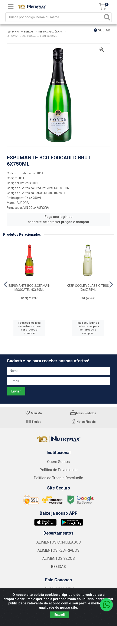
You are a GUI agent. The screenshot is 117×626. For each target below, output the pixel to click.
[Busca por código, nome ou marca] (54, 17)
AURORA (23, 202)
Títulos (33, 421)
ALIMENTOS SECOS (58, 558)
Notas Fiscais (83, 421)
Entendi (59, 614)
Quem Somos (58, 462)
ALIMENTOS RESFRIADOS (58, 550)
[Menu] (10, 6)
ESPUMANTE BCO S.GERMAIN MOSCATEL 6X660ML (29, 288)
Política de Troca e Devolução (58, 478)
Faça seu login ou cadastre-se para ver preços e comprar (58, 219)
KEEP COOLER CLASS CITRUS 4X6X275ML (88, 288)
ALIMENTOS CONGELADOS (58, 542)
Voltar (102, 30)
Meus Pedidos (83, 413)
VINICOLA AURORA (36, 207)
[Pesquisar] (107, 17)
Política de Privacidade (59, 470)
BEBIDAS (58, 566)
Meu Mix (33, 413)
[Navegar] (5, 284)
